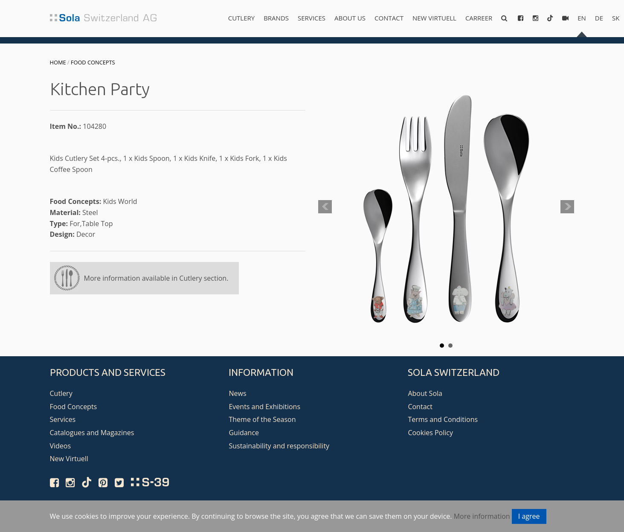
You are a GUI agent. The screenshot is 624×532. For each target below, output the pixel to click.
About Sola (425, 393)
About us (350, 18)
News (237, 393)
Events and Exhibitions (264, 406)
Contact (388, 18)
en (582, 18)
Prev (325, 207)
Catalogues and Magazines (92, 432)
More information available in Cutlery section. (156, 278)
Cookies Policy (430, 432)
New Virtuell (434, 18)
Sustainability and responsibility (279, 446)
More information (482, 516)
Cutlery (241, 18)
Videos (60, 446)
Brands (276, 18)
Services (311, 18)
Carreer (478, 18)
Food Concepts (93, 62)
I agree (529, 516)
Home (58, 62)
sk (615, 18)
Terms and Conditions (443, 419)
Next (567, 207)
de (599, 18)
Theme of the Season (262, 419)
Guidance (244, 432)
